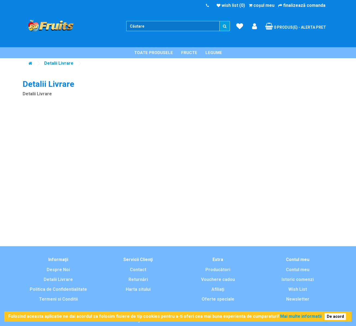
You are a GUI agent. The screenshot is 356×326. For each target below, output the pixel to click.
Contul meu (297, 269)
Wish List (297, 289)
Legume (213, 52)
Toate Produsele (153, 52)
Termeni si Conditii (58, 299)
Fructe (189, 52)
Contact (138, 269)
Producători (217, 269)
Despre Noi (58, 269)
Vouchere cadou (218, 279)
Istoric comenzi (298, 279)
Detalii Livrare (58, 63)
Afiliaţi (217, 289)
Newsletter (297, 299)
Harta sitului (138, 289)
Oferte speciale (218, 299)
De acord (335, 316)
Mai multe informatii (301, 316)
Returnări (138, 279)
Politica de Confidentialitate (58, 289)
